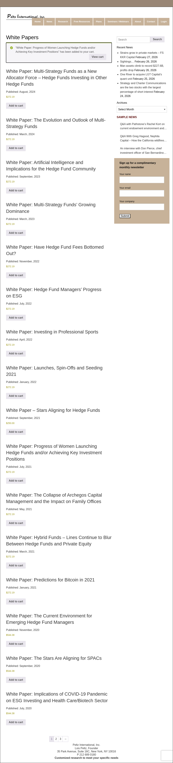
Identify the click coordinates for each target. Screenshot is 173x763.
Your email (141, 191)
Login (164, 21)
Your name (141, 178)
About (138, 21)
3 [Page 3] (60, 738)
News (49, 21)
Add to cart (16, 105)
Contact (151, 21)
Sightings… (127, 61)
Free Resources (82, 21)
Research (63, 21)
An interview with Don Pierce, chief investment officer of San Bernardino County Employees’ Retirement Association (142, 151)
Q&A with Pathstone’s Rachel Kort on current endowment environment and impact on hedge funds (142, 127)
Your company (141, 205)
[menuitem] (38, 22)
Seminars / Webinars (118, 21)
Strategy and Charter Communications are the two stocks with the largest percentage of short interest (143, 87)
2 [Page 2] (56, 738)
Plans (99, 21)
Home (38, 21)
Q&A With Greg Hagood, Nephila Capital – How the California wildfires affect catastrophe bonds (142, 139)
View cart (98, 56)
